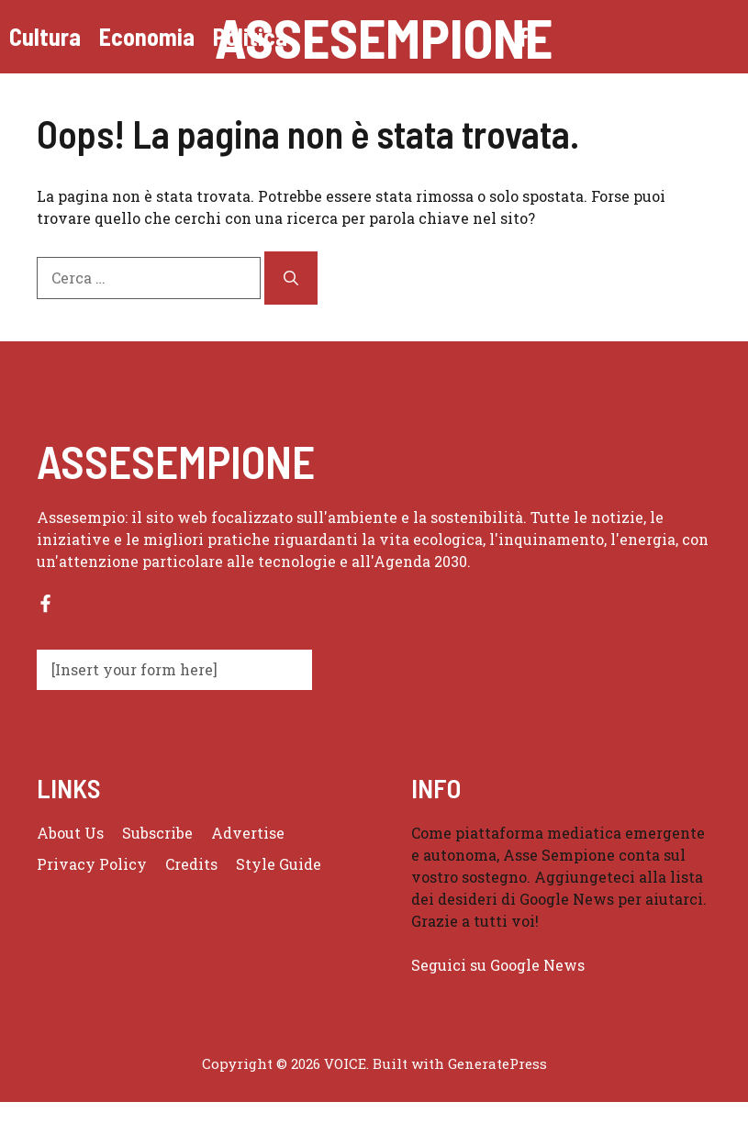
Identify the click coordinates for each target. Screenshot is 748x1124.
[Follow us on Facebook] (45, 603)
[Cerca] (291, 278)
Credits (191, 864)
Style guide (278, 864)
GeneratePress (497, 1063)
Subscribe (157, 832)
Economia (147, 36)
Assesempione (384, 37)
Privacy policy (92, 864)
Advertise (248, 832)
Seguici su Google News (499, 964)
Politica (250, 36)
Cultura (45, 36)
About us (70, 832)
